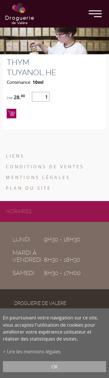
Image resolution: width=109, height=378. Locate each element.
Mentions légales (38, 177)
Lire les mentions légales (34, 351)
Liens (15, 156)
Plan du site (28, 188)
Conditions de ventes (45, 166)
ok (54, 366)
